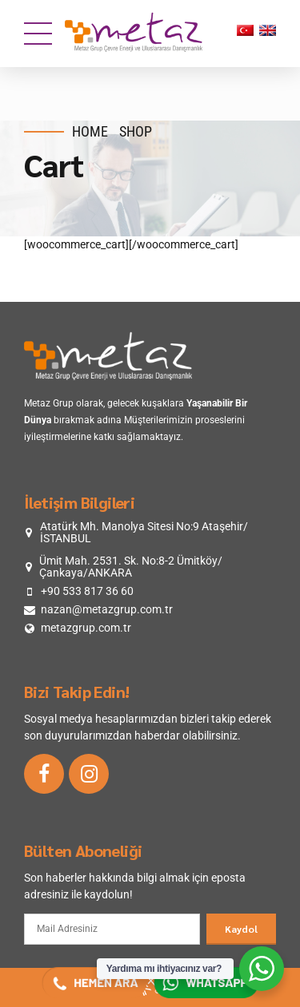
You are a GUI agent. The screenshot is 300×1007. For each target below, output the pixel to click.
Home (90, 131)
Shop (135, 131)
